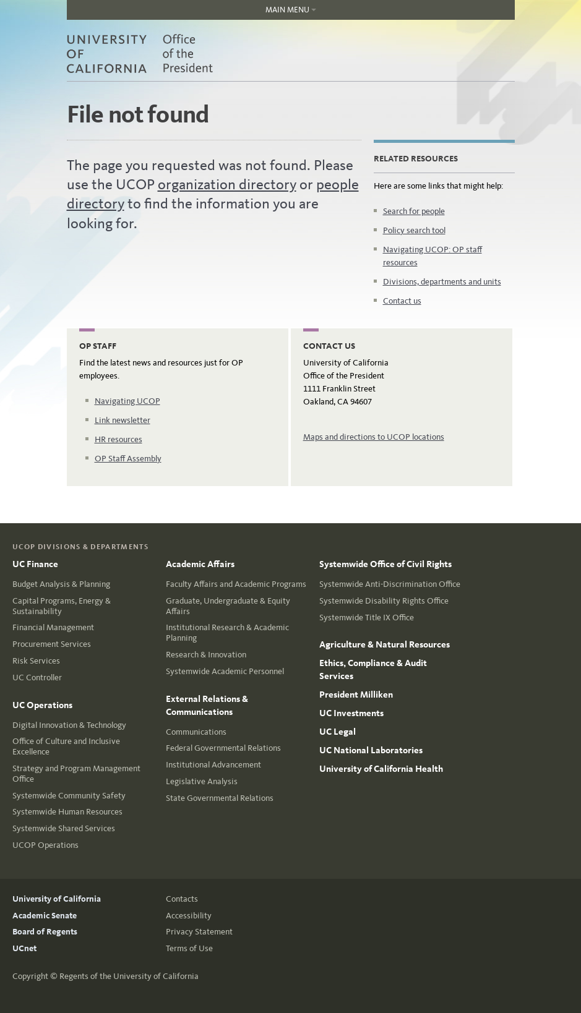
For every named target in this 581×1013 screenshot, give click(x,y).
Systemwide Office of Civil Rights (385, 564)
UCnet (24, 948)
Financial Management (53, 627)
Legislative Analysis (202, 781)
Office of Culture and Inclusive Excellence (66, 746)
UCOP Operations (45, 845)
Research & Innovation (206, 654)
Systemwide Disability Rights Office (384, 601)
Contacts (182, 899)
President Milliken (356, 694)
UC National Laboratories (371, 750)
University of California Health (381, 768)
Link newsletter (122, 420)
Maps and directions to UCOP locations (373, 437)
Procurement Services (51, 644)
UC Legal (337, 731)
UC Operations (42, 705)
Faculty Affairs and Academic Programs (236, 584)
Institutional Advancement (213, 764)
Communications (196, 732)
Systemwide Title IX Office (366, 617)
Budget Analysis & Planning (61, 584)
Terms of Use (189, 948)
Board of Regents (44, 931)
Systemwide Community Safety (69, 795)
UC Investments (351, 713)
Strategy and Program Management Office (76, 773)
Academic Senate (44, 915)
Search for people (414, 211)
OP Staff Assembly (128, 458)
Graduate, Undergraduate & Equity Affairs (228, 606)
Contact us (402, 301)
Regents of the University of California (129, 976)
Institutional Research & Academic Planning (227, 632)
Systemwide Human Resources (67, 811)
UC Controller (37, 677)
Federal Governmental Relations (223, 748)
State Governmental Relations (219, 798)
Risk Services (36, 661)
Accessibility (189, 915)
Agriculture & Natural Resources (384, 644)
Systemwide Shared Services (63, 828)
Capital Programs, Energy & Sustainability (61, 606)
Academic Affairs (200, 564)
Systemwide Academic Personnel (225, 671)
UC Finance (35, 564)
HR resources (118, 439)
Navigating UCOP (127, 401)
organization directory (227, 184)
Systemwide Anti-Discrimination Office (389, 584)
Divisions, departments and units (442, 281)
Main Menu (191, 12)
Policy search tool (414, 230)
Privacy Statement (199, 931)
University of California (56, 899)
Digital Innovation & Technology (69, 725)
